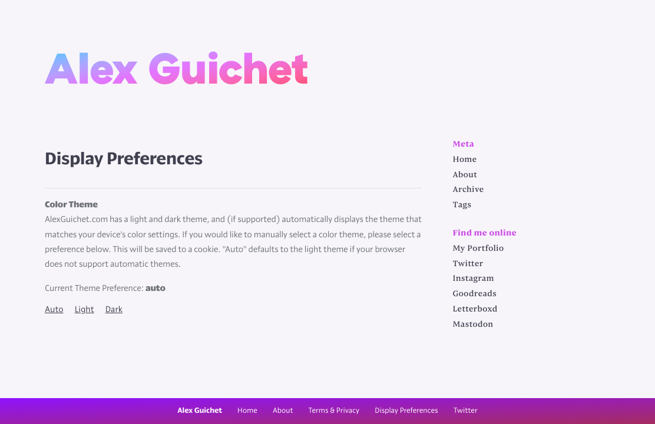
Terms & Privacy (334, 411)
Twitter (468, 264)
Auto (54, 310)
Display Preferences (406, 411)
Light (84, 310)
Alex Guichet (177, 67)
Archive (468, 190)
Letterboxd (475, 310)
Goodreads (475, 294)
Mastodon (473, 325)
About (465, 175)
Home (465, 160)
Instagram (474, 279)
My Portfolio (478, 249)
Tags (462, 205)
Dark (114, 310)
